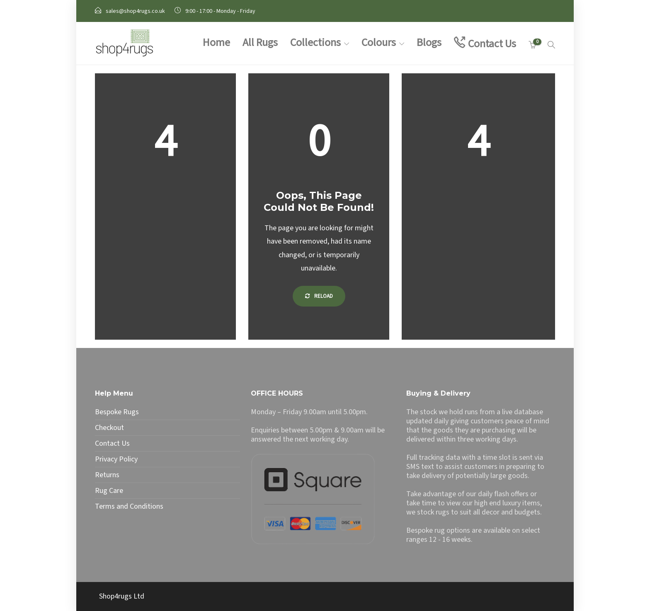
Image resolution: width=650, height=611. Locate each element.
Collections (315, 42)
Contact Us (492, 43)
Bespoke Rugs (117, 412)
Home (216, 42)
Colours (378, 42)
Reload (319, 296)
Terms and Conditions (129, 506)
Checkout (109, 427)
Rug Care (109, 490)
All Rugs (260, 42)
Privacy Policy (116, 459)
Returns (107, 475)
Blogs (429, 42)
